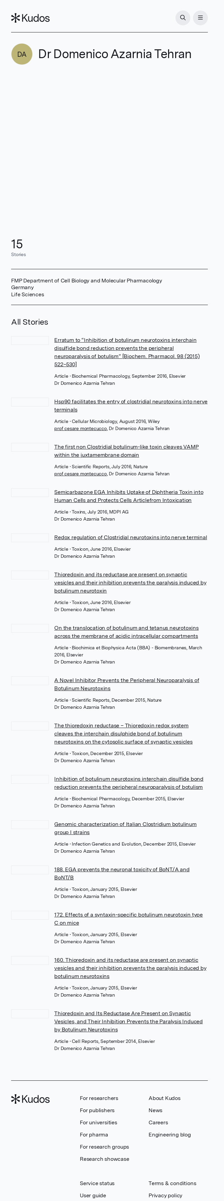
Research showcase (104, 1159)
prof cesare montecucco (80, 428)
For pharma (94, 1134)
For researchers (99, 1098)
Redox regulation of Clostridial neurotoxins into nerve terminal (130, 537)
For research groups (104, 1147)
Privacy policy (165, 1195)
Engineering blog (170, 1134)
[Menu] (200, 17)
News (155, 1110)
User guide (93, 1195)
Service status (97, 1183)
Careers (158, 1122)
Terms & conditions (172, 1183)
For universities (98, 1122)
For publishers (97, 1110)
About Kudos (165, 1098)
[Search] (182, 17)
